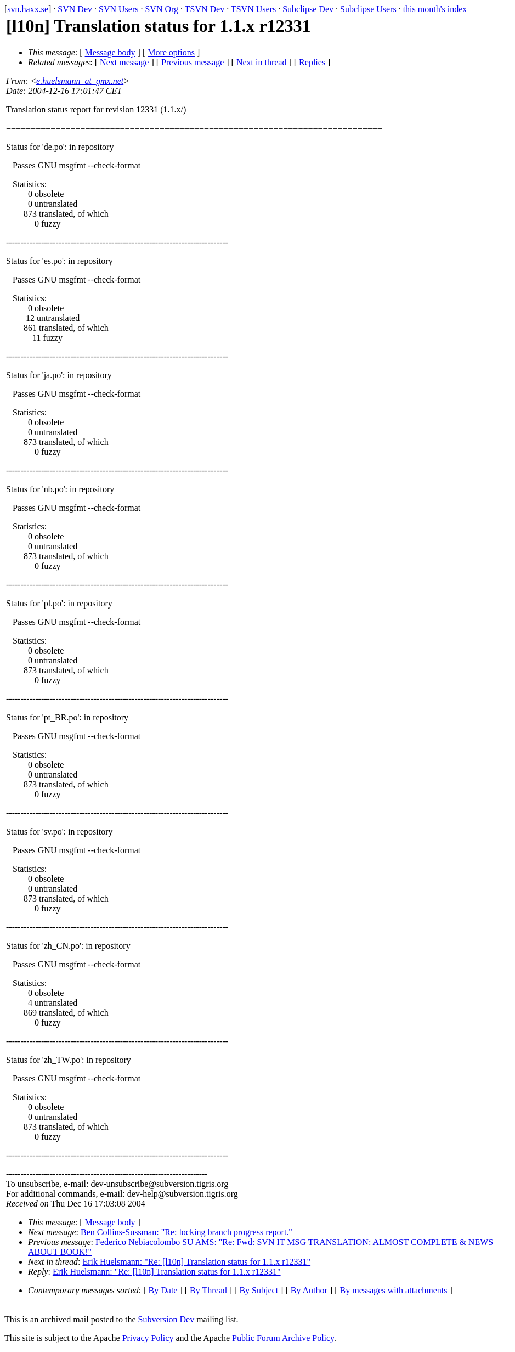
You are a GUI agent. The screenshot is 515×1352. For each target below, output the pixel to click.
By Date (163, 1290)
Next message (124, 62)
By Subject (258, 1290)
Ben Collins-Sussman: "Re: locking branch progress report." (186, 1232)
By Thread (208, 1290)
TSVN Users (253, 9)
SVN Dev (75, 9)
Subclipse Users (368, 9)
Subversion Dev (166, 1319)
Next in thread (261, 62)
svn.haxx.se (27, 9)
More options (171, 52)
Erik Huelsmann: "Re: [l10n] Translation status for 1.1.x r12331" (196, 1261)
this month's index (435, 9)
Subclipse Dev (307, 9)
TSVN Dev (204, 9)
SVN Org (161, 9)
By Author (309, 1290)
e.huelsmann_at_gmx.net (79, 81)
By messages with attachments (394, 1290)
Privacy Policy (148, 1338)
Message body (110, 52)
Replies (312, 62)
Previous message (192, 62)
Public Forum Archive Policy (283, 1338)
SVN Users (118, 9)
